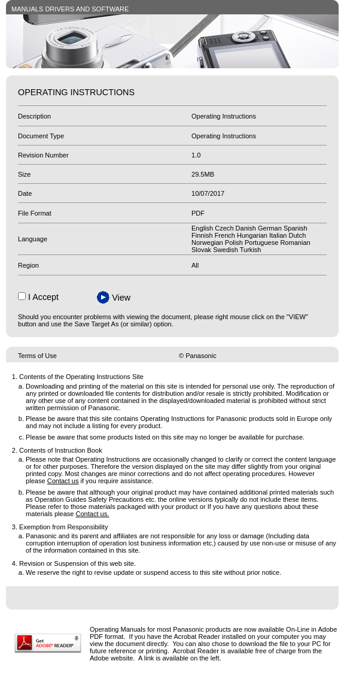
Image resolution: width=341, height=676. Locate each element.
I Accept (43, 297)
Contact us (63, 480)
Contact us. (92, 513)
